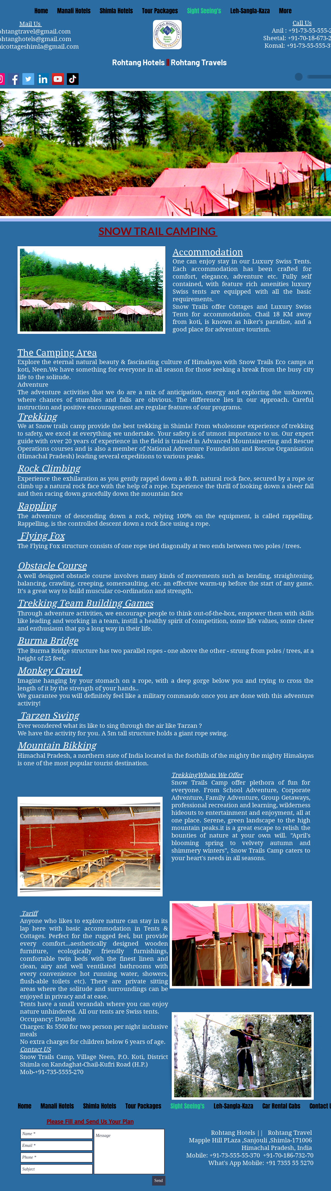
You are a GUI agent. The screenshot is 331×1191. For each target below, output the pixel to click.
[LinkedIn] (43, 79)
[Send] (158, 1181)
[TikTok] (73, 79)
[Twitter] (28, 79)
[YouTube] (58, 79)
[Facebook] (13, 79)
